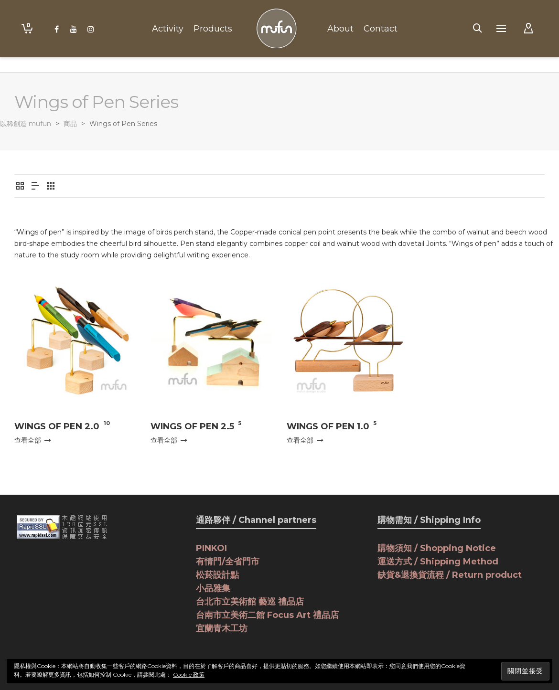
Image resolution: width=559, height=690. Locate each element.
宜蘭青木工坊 (221, 628)
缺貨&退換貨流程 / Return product (449, 575)
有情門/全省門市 (227, 561)
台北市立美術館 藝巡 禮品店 (250, 601)
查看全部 (32, 440)
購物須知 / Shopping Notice (436, 548)
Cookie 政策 (188, 674)
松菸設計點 (217, 575)
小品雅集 (213, 588)
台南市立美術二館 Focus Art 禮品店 (267, 615)
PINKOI (211, 548)
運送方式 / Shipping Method (437, 561)
